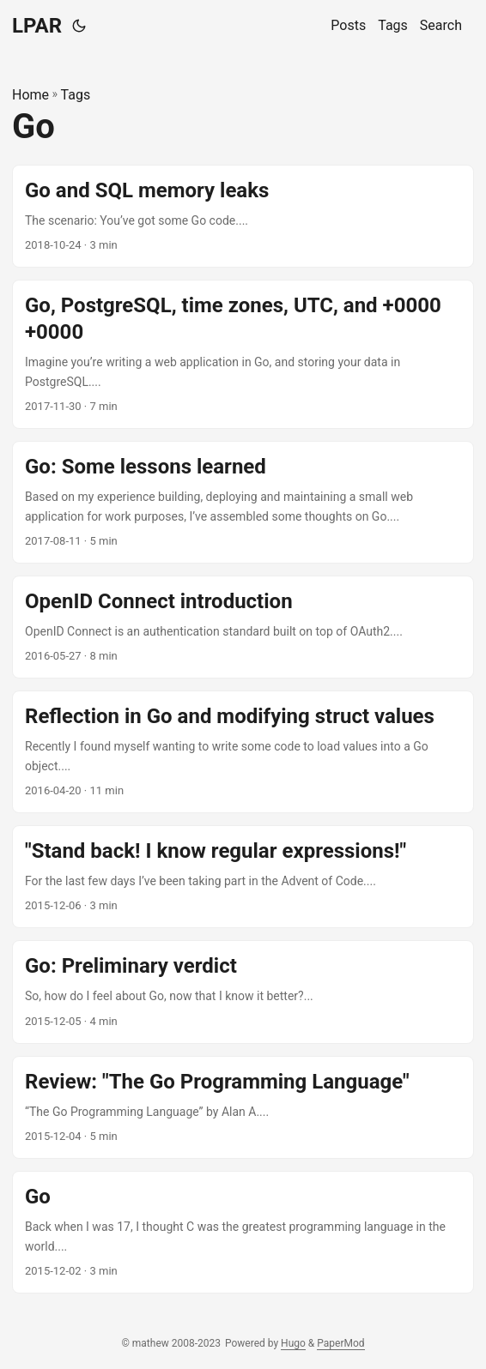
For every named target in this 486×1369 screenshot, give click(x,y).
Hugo (293, 1343)
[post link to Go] (243, 1232)
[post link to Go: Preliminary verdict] (243, 991)
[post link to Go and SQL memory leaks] (243, 216)
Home (30, 95)
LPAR (37, 26)
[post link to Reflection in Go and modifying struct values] (243, 751)
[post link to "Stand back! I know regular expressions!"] (243, 876)
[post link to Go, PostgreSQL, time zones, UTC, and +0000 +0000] (243, 354)
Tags (76, 95)
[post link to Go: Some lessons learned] (243, 502)
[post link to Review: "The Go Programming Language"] (243, 1107)
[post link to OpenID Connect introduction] (243, 627)
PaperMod (340, 1343)
